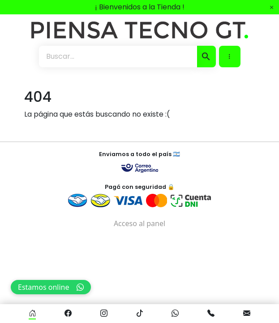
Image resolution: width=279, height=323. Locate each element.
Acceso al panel (139, 223)
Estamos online (51, 287)
